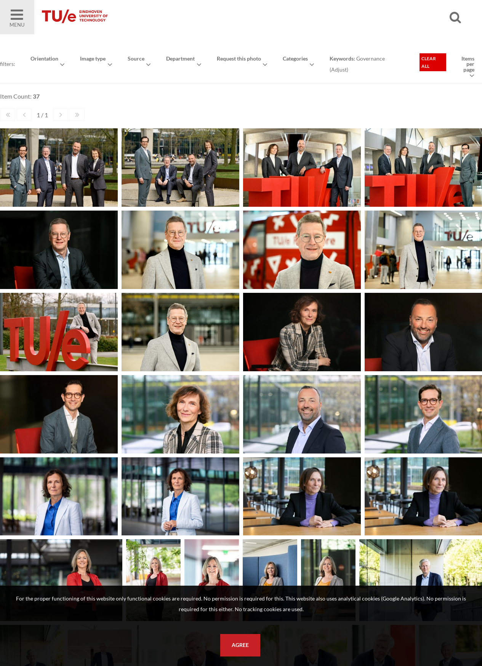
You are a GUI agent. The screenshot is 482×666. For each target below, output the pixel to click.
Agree (240, 645)
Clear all (428, 62)
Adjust (339, 69)
